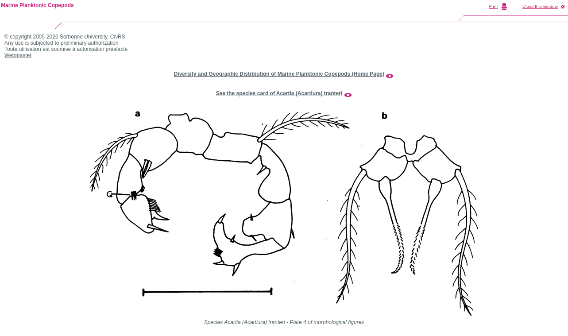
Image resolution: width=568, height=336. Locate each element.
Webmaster (17, 55)
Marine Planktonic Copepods (37, 5)
